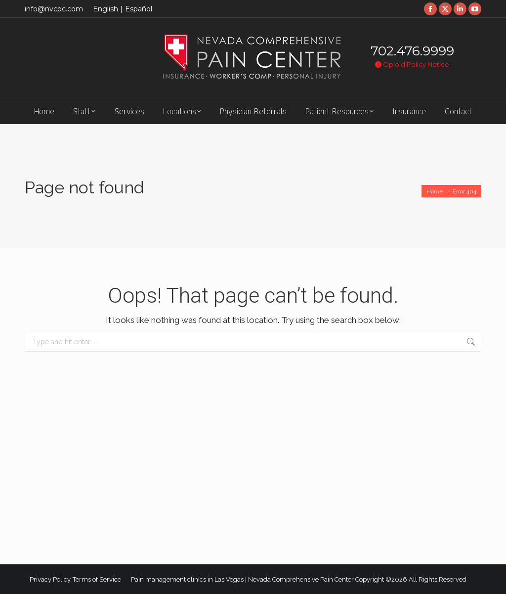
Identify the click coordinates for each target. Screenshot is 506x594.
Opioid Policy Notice (412, 64)
